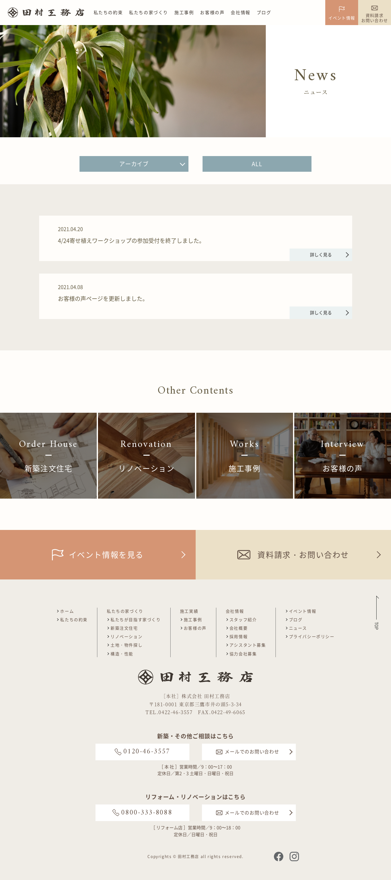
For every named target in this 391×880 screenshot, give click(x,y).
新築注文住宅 (124, 628)
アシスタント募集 (247, 645)
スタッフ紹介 (243, 619)
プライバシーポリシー (312, 636)
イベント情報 (302, 611)
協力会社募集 (243, 654)
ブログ (264, 12)
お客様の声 (212, 12)
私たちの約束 (108, 12)
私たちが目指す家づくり (136, 619)
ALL (257, 164)
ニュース (298, 628)
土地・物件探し (126, 645)
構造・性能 (122, 654)
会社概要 (238, 628)
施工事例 (184, 12)
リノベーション (126, 636)
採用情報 (238, 636)
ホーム (67, 611)
